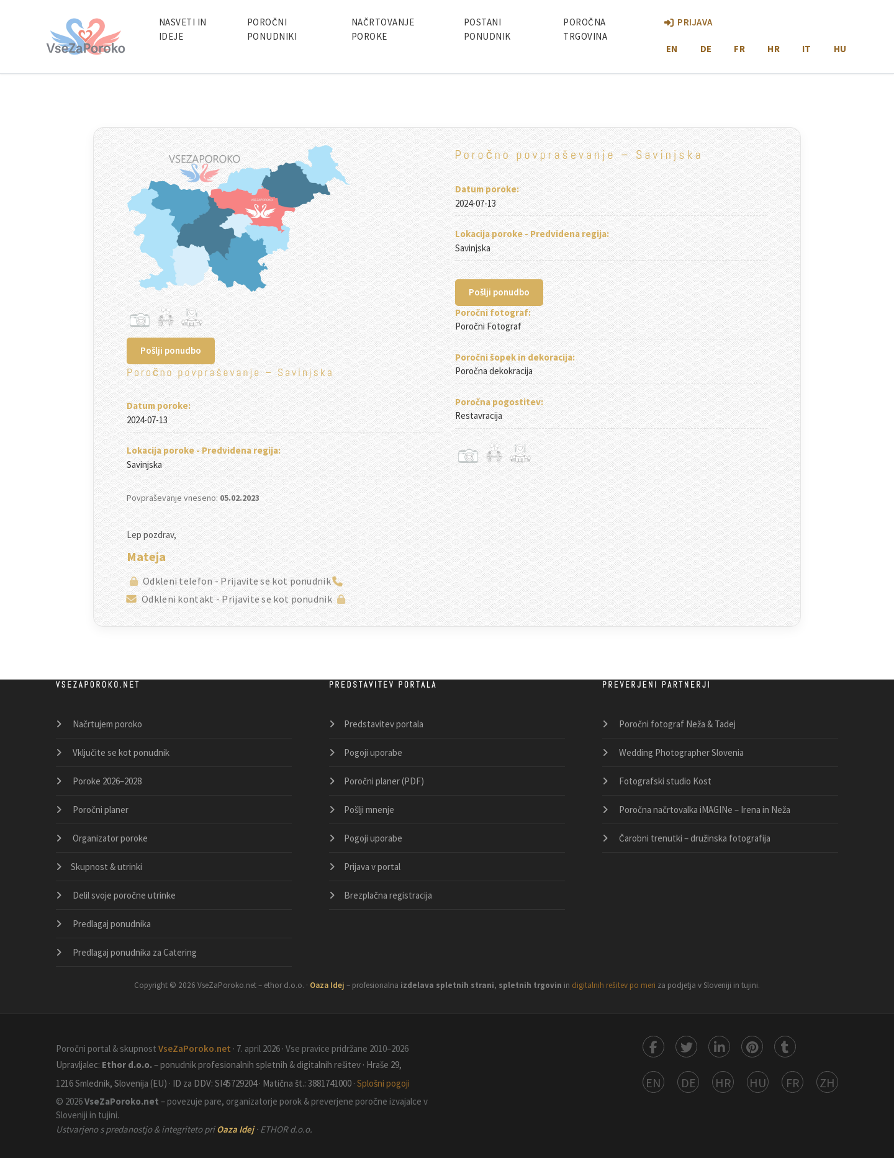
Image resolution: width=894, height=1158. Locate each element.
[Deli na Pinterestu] (752, 1046)
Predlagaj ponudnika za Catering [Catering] (134, 952)
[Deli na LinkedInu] (719, 1046)
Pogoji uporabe (373, 752)
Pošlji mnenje (369, 809)
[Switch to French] (792, 1082)
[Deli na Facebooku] (653, 1046)
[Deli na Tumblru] (785, 1046)
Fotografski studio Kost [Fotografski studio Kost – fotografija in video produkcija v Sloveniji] (664, 781)
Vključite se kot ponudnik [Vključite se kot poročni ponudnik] (120, 752)
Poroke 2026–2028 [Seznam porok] (106, 781)
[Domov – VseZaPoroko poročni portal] (85, 36)
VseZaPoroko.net (195, 1048)
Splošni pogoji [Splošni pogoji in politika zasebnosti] (383, 1083)
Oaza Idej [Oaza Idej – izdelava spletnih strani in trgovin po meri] (328, 985)
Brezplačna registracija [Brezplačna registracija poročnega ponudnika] (388, 895)
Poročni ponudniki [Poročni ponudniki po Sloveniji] (272, 29)
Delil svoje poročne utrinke (123, 895)
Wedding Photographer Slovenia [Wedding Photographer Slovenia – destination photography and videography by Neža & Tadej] (680, 752)
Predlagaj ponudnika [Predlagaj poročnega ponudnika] (111, 924)
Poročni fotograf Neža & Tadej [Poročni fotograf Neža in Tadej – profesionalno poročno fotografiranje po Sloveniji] (676, 724)
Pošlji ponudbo (170, 350)
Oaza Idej (236, 1129)
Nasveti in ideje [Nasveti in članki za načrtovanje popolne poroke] (183, 29)
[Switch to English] (653, 1082)
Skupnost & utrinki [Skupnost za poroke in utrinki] (106, 867)
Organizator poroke (109, 838)
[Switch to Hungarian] (758, 1082)
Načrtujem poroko (106, 724)
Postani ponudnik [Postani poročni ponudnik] (487, 29)
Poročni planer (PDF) (384, 781)
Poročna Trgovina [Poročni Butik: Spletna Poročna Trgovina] (585, 29)
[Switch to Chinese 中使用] (827, 1082)
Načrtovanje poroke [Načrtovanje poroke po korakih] (383, 29)
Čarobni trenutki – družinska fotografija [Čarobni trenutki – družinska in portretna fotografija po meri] (693, 838)
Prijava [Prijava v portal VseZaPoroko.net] (688, 22)
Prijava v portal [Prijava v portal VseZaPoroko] (372, 867)
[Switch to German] (688, 1082)
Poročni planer (100, 809)
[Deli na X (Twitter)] (686, 1046)
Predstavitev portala (383, 724)
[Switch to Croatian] (723, 1082)
